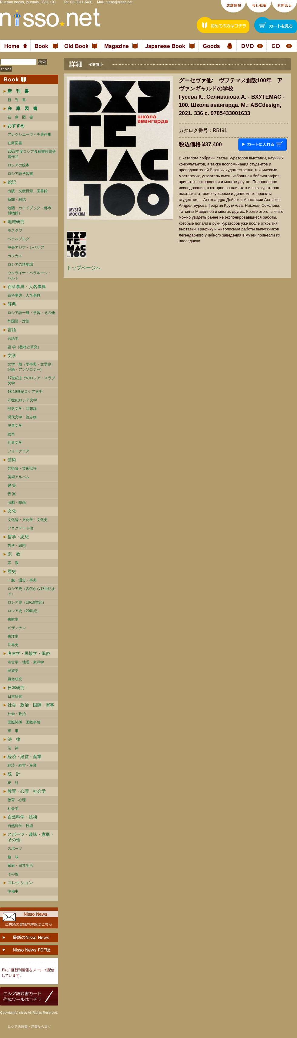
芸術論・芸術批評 (22, 468)
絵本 (11, 434)
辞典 (12, 303)
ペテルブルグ (18, 239)
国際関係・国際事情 (24, 722)
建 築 (12, 485)
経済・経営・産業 (25, 756)
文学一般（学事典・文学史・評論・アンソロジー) (31, 367)
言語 (12, 329)
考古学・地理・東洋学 (26, 662)
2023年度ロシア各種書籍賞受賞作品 (32, 154)
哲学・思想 (18, 536)
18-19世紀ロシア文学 (25, 392)
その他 (13, 874)
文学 (12, 355)
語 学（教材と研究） (24, 347)
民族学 (13, 671)
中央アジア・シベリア (26, 247)
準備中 (13, 891)
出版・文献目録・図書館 (28, 191)
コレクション (20, 882)
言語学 (13, 338)
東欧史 (13, 619)
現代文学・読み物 (22, 417)
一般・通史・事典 (22, 580)
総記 (12, 182)
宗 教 (14, 554)
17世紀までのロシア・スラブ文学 (31, 380)
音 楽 (12, 494)
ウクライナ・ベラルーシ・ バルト (29, 275)
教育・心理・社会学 (27, 791)
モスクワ (15, 230)
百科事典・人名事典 (27, 286)
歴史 (12, 571)
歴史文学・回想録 (22, 409)
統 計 (14, 773)
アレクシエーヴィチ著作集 (29, 134)
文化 (12, 511)
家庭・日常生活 (20, 865)
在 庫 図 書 (20, 117)
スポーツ (15, 848)
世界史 (13, 645)
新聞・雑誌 (17, 199)
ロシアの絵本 (18, 165)
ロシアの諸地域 (20, 264)
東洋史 (13, 636)
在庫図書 (15, 143)
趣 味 (13, 857)
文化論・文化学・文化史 (28, 520)
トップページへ (84, 268)
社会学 (13, 808)
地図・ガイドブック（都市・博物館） (31, 210)
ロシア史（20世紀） (24, 611)
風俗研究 (15, 679)
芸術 (12, 459)
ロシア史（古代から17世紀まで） (31, 591)
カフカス (15, 256)
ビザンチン (17, 628)
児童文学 (15, 426)
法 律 (14, 739)
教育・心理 (17, 800)
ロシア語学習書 (20, 174)
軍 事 (13, 731)
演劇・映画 (17, 502)
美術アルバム (18, 477)
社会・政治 (17, 714)
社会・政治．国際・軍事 (31, 705)
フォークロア (18, 451)
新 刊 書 (17, 100)
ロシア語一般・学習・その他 (31, 313)
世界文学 (15, 443)
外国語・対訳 (18, 321)
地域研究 (16, 221)
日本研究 (16, 687)
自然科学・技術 (22, 817)
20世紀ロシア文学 (22, 400)
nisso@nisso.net (119, 2)
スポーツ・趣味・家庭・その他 (31, 837)
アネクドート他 (20, 528)
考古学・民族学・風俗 (29, 653)
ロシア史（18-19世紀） (27, 602)
